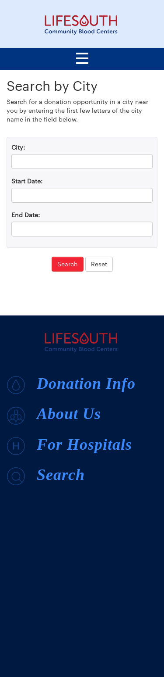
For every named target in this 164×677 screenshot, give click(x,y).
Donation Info (71, 384)
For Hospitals (69, 445)
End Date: (25, 215)
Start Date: (26, 181)
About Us (54, 414)
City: (18, 147)
